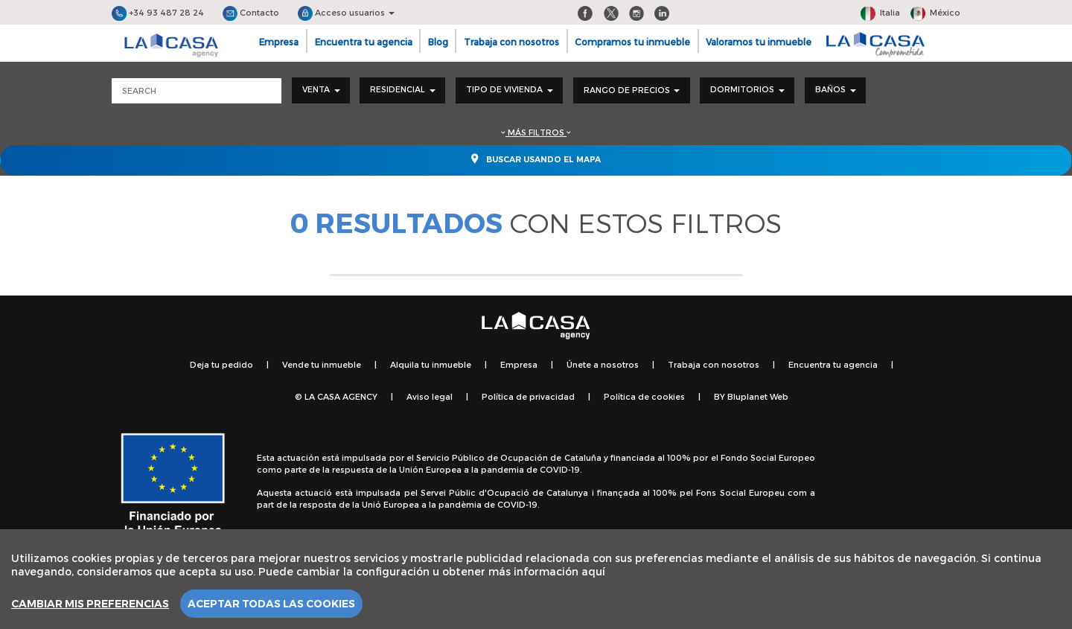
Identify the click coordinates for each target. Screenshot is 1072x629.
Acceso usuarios (346, 12)
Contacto (251, 12)
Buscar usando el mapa (536, 159)
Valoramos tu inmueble (758, 41)
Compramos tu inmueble (632, 41)
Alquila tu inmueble (430, 364)
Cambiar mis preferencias (90, 603)
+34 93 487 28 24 (158, 12)
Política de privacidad (528, 396)
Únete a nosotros (603, 364)
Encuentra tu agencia (363, 41)
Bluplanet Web (757, 396)
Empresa (279, 41)
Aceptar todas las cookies (271, 603)
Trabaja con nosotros (511, 41)
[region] (536, 579)
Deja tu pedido (221, 364)
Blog (438, 41)
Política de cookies (644, 396)
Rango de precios (632, 90)
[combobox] (321, 90)
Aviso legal (429, 396)
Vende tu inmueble (321, 364)
